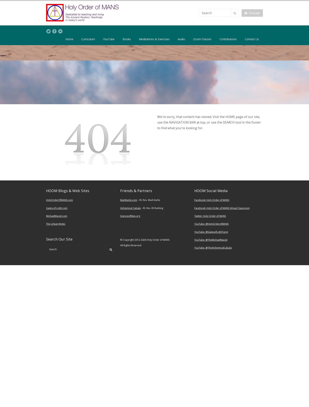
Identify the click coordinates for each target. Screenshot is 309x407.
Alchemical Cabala (130, 208)
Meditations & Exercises (154, 39)
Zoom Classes (202, 39)
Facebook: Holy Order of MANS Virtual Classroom (222, 208)
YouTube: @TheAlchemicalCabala (213, 247)
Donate (252, 13)
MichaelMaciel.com (56, 216)
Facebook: (200, 200)
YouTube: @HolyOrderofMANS (211, 224)
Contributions (228, 39)
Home (69, 39)
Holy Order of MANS (218, 200)
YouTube (108, 39)
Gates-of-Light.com (56, 208)
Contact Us (252, 39)
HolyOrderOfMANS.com (59, 200)
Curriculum (88, 39)
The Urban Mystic (55, 224)
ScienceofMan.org (130, 216)
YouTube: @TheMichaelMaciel (210, 240)
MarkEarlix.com (128, 200)
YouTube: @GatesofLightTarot (211, 232)
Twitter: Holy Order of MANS (210, 216)
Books (127, 39)
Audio (181, 39)
